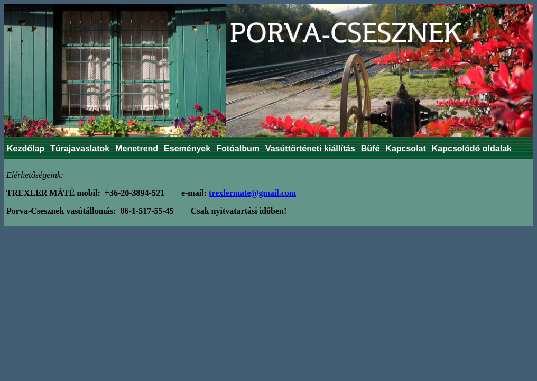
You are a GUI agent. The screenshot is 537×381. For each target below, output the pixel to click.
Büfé (370, 148)
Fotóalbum (238, 148)
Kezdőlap (25, 148)
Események (187, 148)
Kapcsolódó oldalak (472, 148)
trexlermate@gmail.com (252, 192)
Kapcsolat (405, 148)
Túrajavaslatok (79, 148)
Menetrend (136, 148)
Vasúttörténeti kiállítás (310, 148)
